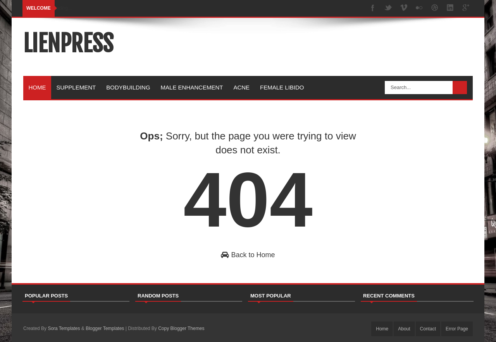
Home (37, 87)
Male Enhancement (192, 87)
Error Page (457, 329)
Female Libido (282, 87)
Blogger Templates (105, 328)
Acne (241, 87)
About (404, 329)
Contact (428, 329)
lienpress (68, 43)
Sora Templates (64, 328)
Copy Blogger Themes (181, 328)
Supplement (76, 87)
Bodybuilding (128, 87)
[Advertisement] (332, 47)
